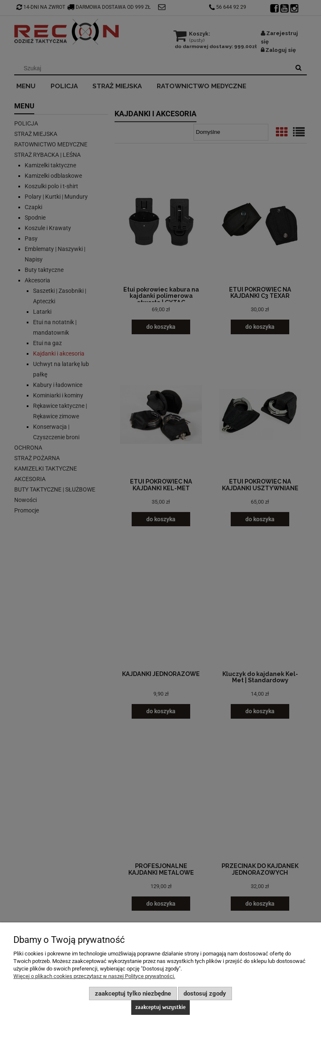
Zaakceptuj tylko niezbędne (133, 993)
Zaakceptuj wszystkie (160, 1007)
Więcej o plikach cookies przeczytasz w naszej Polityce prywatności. (94, 976)
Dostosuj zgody (204, 993)
